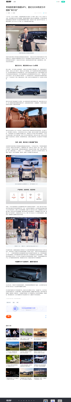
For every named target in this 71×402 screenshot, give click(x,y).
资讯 (15, 1)
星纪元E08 (9, 302)
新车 (17, 302)
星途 (13, 302)
